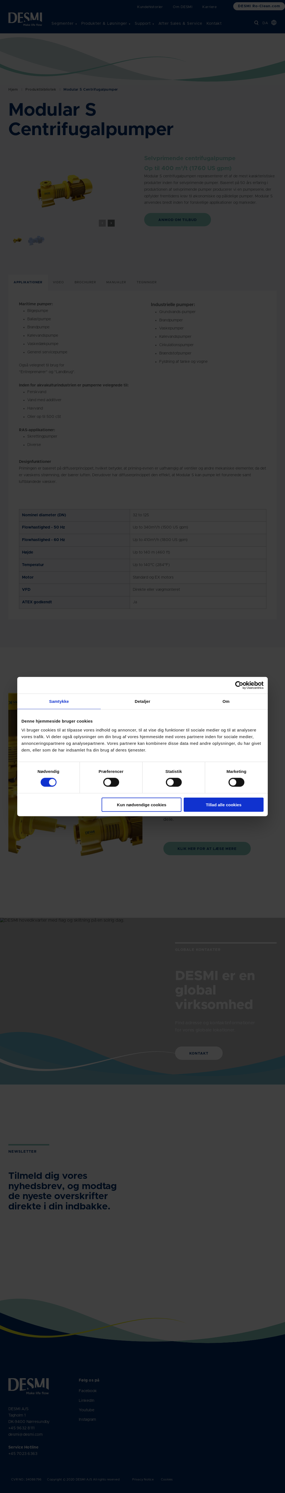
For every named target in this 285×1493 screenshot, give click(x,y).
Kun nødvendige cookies (141, 804)
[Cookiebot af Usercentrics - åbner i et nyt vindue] (239, 685)
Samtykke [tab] (59, 701)
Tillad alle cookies (223, 804)
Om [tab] (225, 701)
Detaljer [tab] (142, 701)
